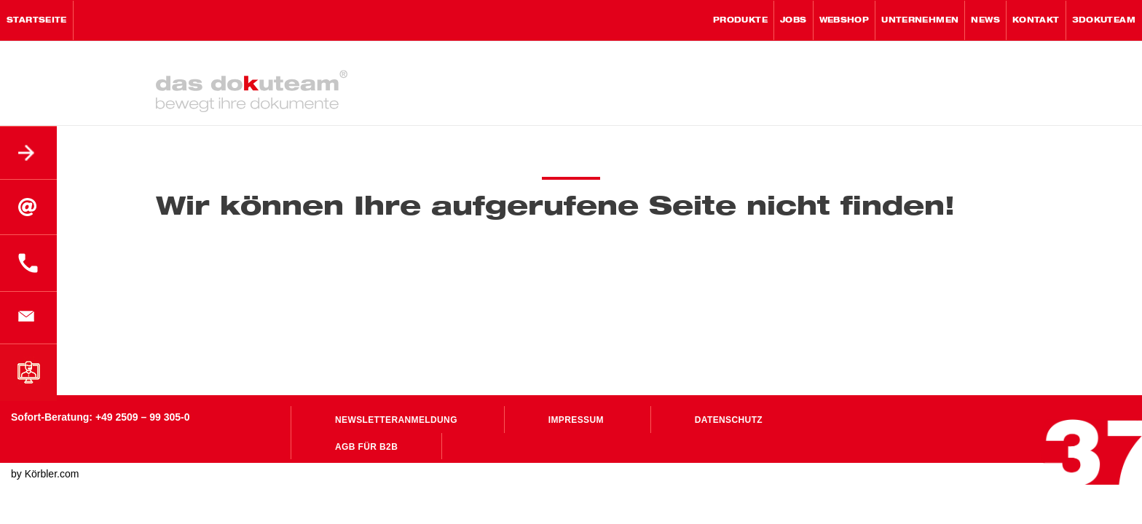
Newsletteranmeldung (396, 420)
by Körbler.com (45, 474)
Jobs (793, 20)
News (985, 20)
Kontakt (1036, 20)
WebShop (844, 20)
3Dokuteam (1103, 20)
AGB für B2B (366, 447)
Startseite (37, 20)
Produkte (740, 20)
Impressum (576, 420)
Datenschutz (729, 420)
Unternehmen (919, 20)
